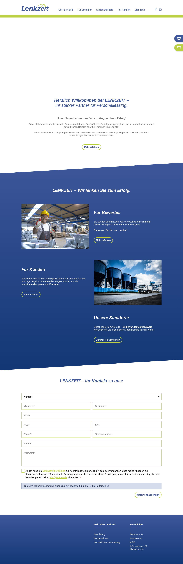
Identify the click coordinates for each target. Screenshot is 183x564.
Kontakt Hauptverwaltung (107, 545)
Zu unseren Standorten (109, 342)
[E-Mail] (55, 436)
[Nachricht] (91, 460)
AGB (132, 545)
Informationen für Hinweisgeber (139, 550)
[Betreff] (91, 446)
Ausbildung (99, 537)
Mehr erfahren (91, 148)
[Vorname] (55, 408)
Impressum (136, 541)
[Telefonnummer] (127, 436)
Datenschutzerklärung (53, 473)
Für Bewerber (84, 10)
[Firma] (91, 418)
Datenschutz (136, 537)
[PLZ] (55, 427)
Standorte (140, 10)
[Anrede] (91, 399)
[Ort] (127, 427)
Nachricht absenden (148, 497)
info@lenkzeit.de (58, 480)
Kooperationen (101, 541)
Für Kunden (124, 10)
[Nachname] (127, 408)
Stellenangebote (104, 10)
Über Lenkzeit (65, 10)
